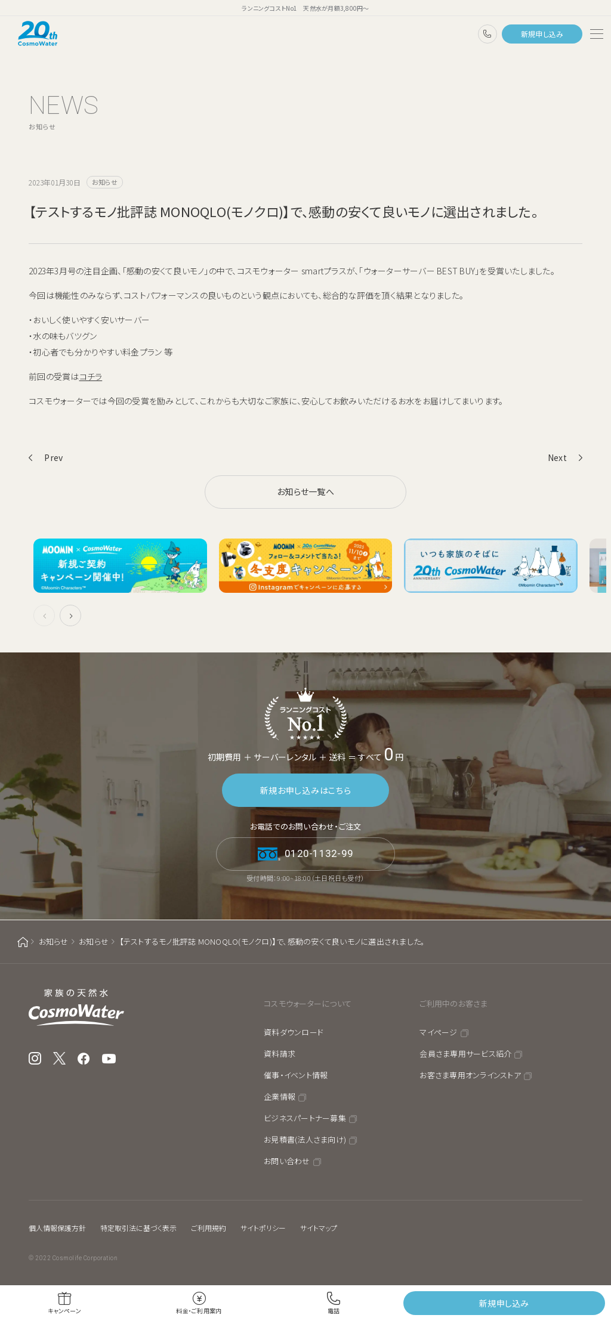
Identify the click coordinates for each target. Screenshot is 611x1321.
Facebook (84, 1058)
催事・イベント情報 (296, 1075)
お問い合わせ (287, 1161)
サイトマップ (318, 1228)
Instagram (35, 1058)
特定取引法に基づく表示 (138, 1228)
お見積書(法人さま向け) (305, 1139)
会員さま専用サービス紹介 (465, 1053)
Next (557, 457)
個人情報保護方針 (57, 1228)
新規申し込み (542, 34)
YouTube (109, 1058)
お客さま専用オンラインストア (470, 1075)
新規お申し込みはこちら (305, 790)
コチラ (91, 376)
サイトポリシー (263, 1228)
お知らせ (54, 941)
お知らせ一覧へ (305, 491)
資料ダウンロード (293, 1032)
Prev (53, 457)
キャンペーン (64, 1310)
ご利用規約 (208, 1228)
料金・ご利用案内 (198, 1310)
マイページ (438, 1032)
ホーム (22, 942)
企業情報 (279, 1096)
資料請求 (279, 1053)
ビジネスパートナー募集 (305, 1118)
